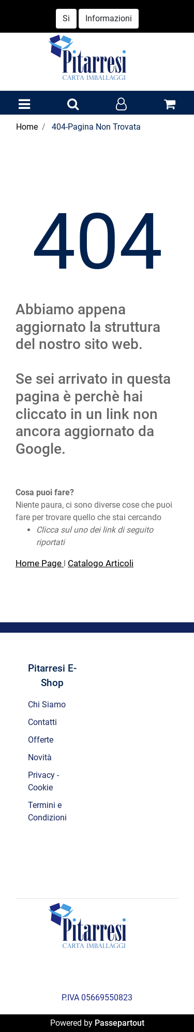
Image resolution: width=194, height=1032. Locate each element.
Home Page (40, 563)
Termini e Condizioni (47, 811)
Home (27, 127)
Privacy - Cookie (43, 781)
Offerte (40, 740)
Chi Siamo (47, 704)
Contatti (42, 722)
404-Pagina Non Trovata (96, 127)
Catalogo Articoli (100, 563)
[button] (73, 105)
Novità (40, 757)
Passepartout (119, 1023)
